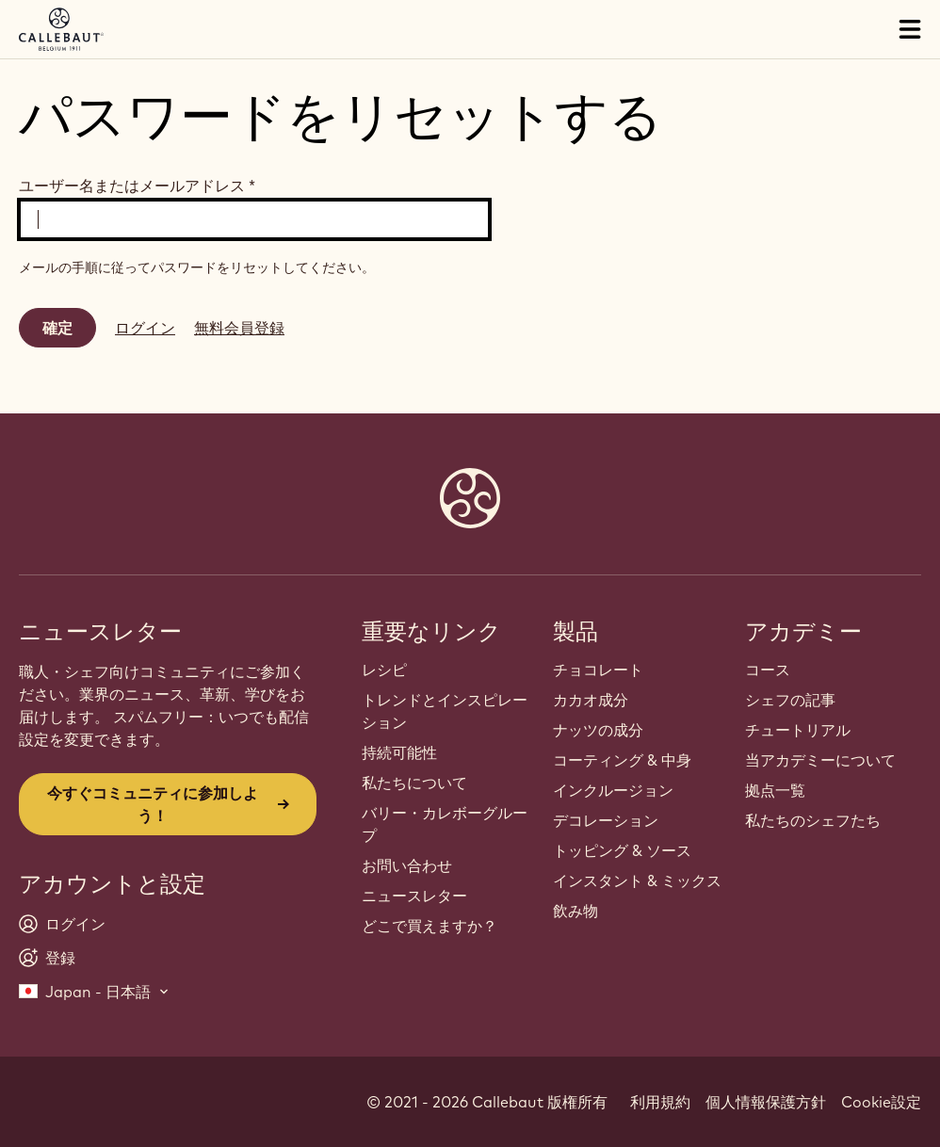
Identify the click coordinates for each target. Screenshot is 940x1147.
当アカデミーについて (820, 760)
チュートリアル (798, 729)
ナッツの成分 (598, 729)
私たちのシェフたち (813, 820)
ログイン (145, 327)
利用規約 (660, 1101)
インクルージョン (613, 790)
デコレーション (605, 820)
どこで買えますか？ (429, 925)
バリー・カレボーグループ (444, 824)
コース (767, 669)
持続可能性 (399, 752)
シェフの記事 (790, 699)
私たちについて (414, 782)
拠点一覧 (775, 790)
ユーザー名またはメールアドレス (137, 185)
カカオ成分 (590, 699)
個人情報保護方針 (765, 1101)
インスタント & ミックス (637, 880)
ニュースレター (414, 895)
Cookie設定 (881, 1101)
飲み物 (575, 910)
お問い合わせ (407, 865)
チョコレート (598, 669)
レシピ (384, 669)
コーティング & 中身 (622, 760)
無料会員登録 (239, 327)
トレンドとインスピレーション (444, 711)
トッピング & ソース (622, 850)
